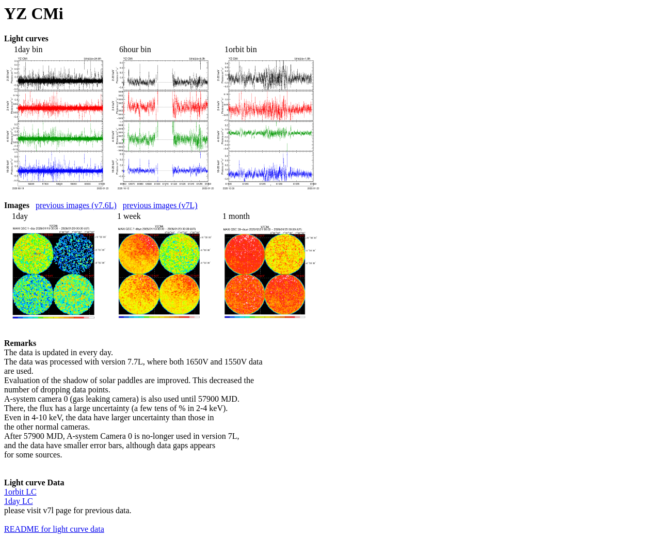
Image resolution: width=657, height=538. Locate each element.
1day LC (18, 501)
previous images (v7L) (160, 205)
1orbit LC (20, 491)
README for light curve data (54, 529)
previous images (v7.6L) (76, 205)
